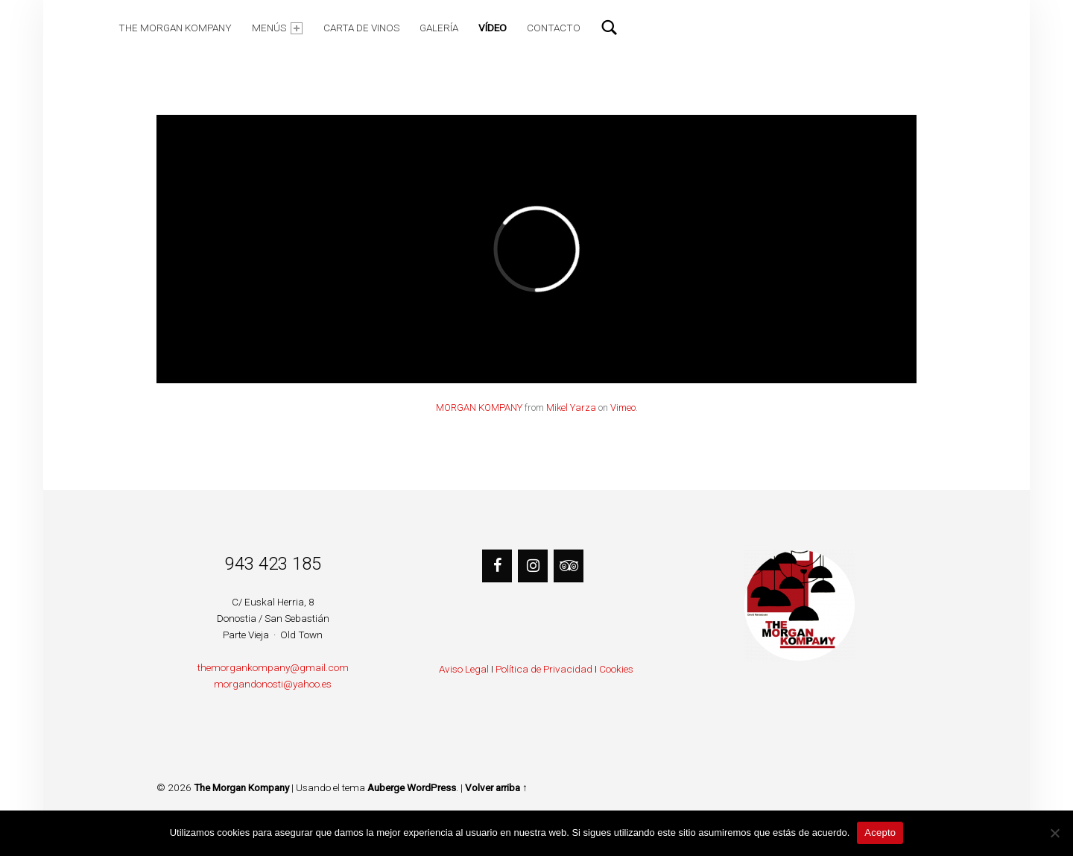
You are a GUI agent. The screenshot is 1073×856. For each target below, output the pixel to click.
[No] (1054, 832)
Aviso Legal (464, 669)
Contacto (553, 28)
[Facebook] (497, 566)
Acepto (880, 832)
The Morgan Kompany (175, 28)
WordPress (431, 787)
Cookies (616, 669)
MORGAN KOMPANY (479, 407)
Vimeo (623, 407)
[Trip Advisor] (568, 566)
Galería (439, 28)
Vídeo (492, 28)
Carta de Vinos (361, 28)
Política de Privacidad (544, 669)
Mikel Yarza (571, 407)
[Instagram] (533, 566)
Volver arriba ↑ (496, 787)
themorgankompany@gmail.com (273, 667)
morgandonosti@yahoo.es (273, 684)
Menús (277, 28)
